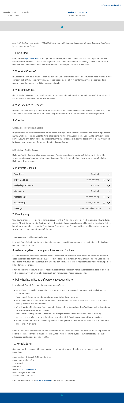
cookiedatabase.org (43, 380)
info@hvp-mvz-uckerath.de (111, 5)
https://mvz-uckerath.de (32, 58)
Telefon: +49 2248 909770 (77, 12)
